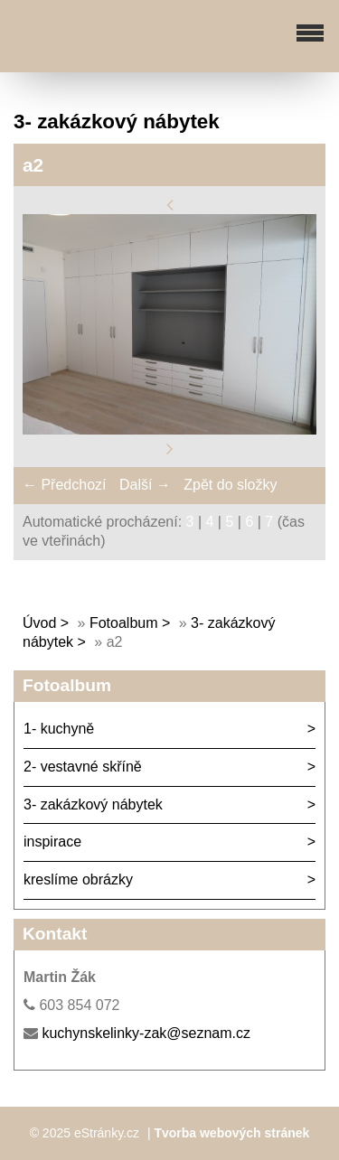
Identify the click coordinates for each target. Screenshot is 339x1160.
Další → (145, 484)
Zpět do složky (230, 484)
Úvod (39, 623)
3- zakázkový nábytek (93, 804)
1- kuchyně (59, 728)
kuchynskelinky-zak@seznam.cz (146, 1033)
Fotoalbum (123, 623)
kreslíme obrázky (78, 879)
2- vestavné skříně (83, 766)
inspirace (52, 841)
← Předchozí (64, 484)
